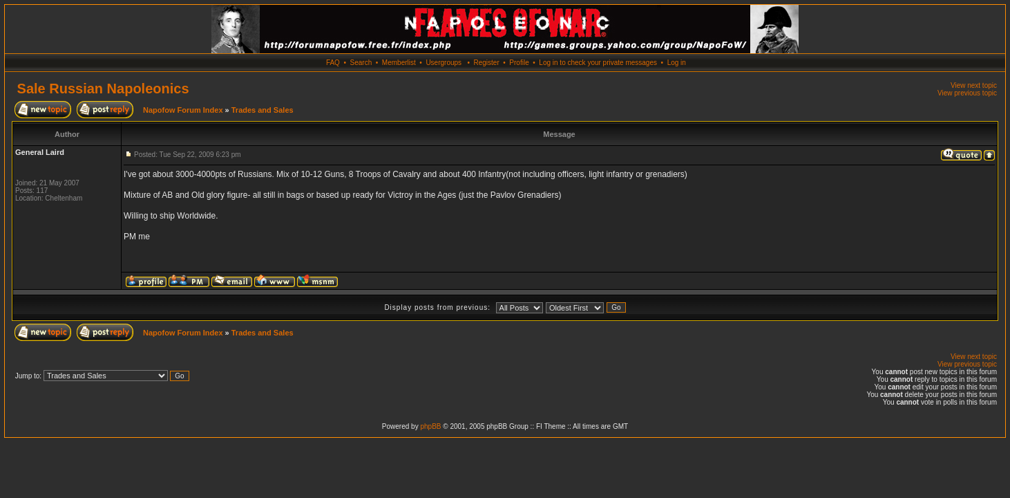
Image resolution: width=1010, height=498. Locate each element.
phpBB (430, 426)
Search (361, 62)
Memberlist (399, 62)
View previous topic (967, 93)
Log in (676, 62)
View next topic (974, 85)
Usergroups (443, 62)
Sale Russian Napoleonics (103, 88)
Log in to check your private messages (598, 62)
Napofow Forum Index (183, 110)
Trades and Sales (262, 110)
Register (486, 62)
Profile (518, 62)
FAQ (333, 62)
